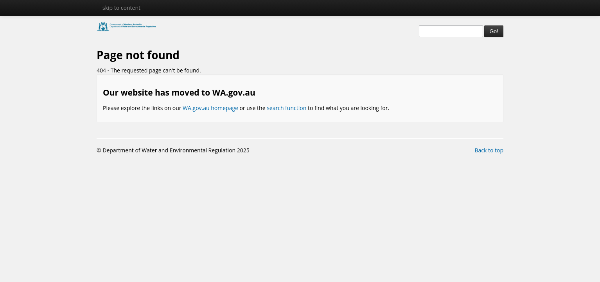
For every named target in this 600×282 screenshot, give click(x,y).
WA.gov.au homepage (210, 108)
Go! (493, 31)
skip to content (121, 7)
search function (286, 108)
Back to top (488, 150)
